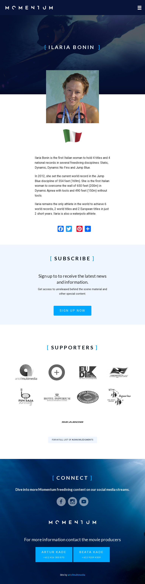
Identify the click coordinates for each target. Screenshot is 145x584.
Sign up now (72, 310)
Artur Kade (54, 554)
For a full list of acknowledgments (72, 440)
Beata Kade (91, 554)
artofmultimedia (76, 574)
